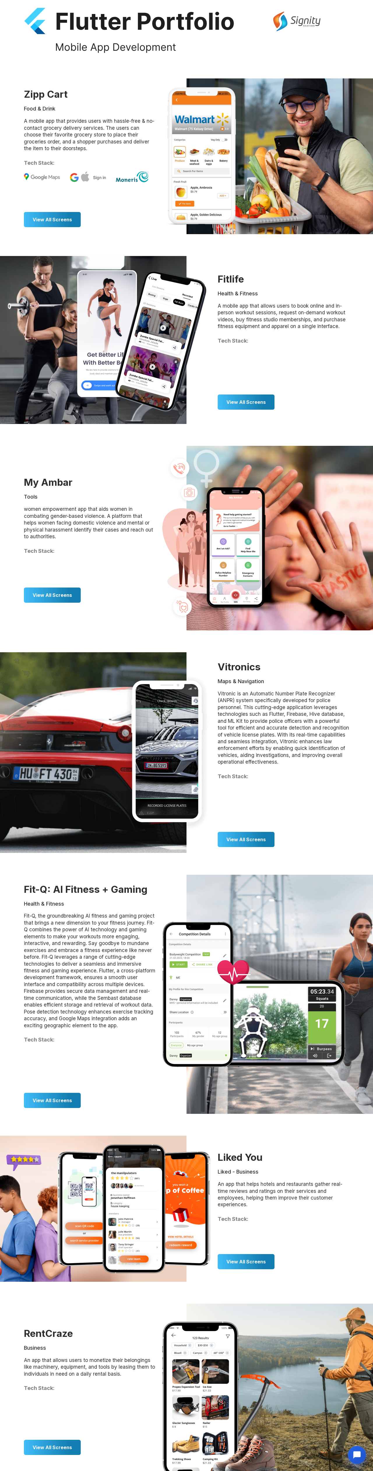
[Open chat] (357, 1455)
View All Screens (52, 219)
